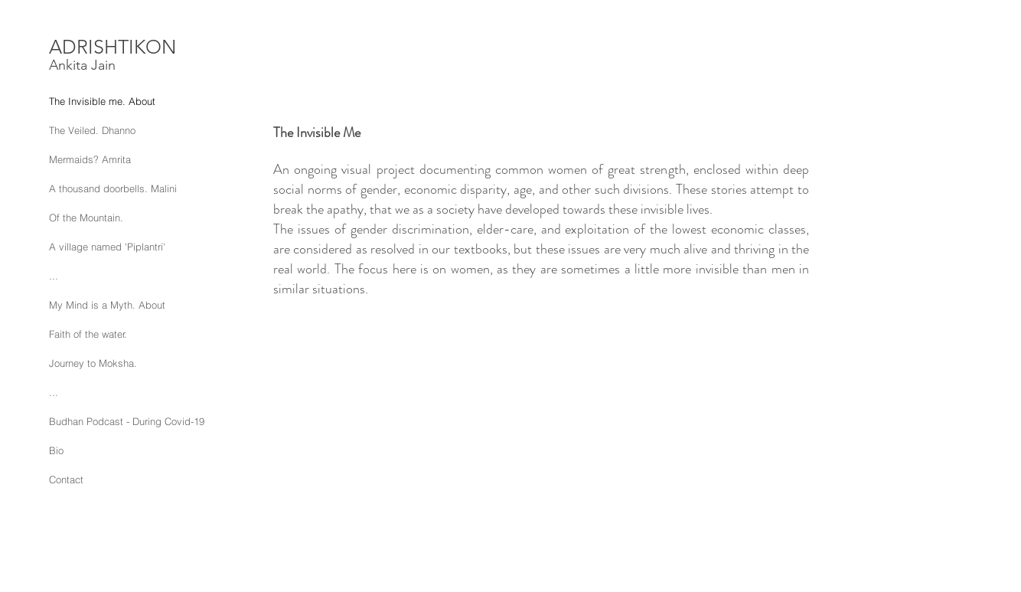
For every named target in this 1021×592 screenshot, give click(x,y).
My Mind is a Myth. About (107, 305)
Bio (56, 450)
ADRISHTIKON (112, 46)
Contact (66, 479)
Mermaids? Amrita (90, 159)
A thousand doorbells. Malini (113, 188)
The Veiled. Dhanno (92, 130)
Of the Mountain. (86, 217)
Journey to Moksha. (93, 363)
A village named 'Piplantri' (107, 246)
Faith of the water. (88, 334)
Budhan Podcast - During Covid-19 (126, 421)
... (53, 276)
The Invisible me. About (102, 101)
